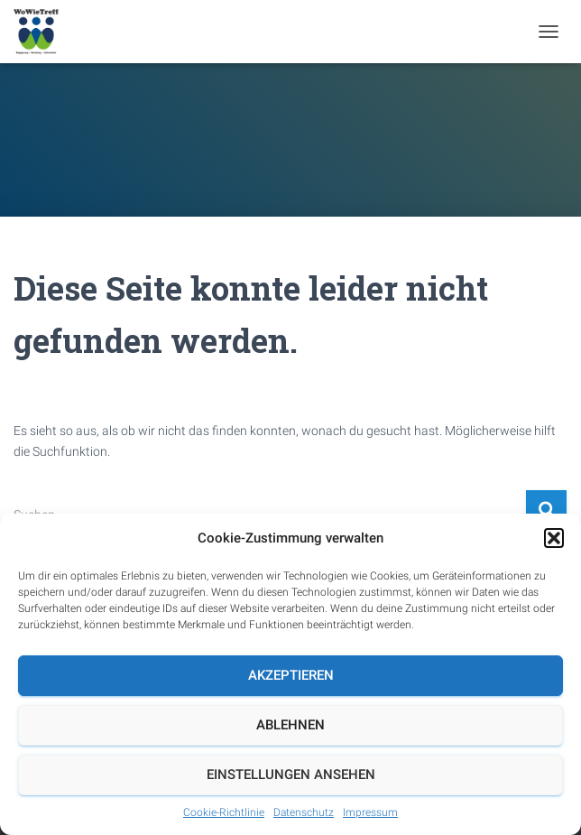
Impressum (370, 812)
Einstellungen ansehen (291, 774)
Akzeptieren (291, 675)
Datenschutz (303, 812)
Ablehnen (290, 725)
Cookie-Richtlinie (223, 812)
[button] (554, 538)
